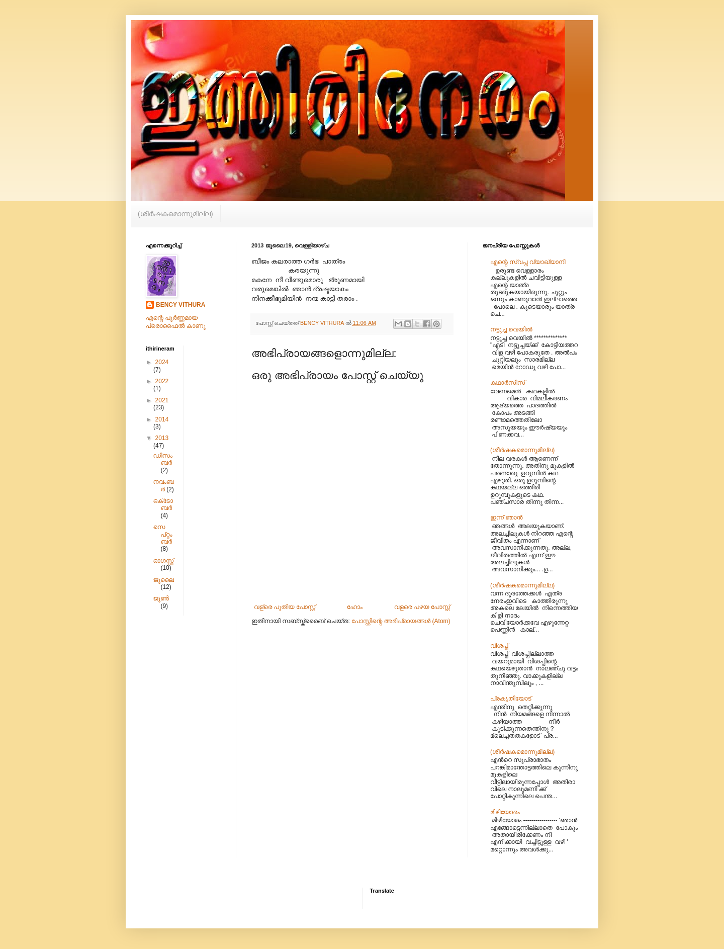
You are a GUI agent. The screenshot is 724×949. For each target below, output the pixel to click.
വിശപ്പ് (499, 645)
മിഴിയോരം (505, 812)
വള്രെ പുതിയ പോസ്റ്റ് (284, 607)
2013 (162, 438)
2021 (162, 400)
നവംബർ (163, 485)
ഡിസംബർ (162, 459)
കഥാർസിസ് (507, 382)
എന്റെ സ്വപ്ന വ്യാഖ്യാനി (528, 262)
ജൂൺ (160, 598)
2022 (162, 381)
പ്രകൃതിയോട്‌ (510, 698)
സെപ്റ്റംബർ (162, 534)
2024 (162, 362)
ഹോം (355, 607)
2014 (162, 419)
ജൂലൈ (163, 579)
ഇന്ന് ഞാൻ (506, 517)
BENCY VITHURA (180, 304)
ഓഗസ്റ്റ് (163, 560)
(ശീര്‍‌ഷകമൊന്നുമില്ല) (175, 214)
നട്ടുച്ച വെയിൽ (511, 329)
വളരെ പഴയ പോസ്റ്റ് (422, 607)
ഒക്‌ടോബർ (163, 504)
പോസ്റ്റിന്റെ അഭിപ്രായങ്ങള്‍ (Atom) (400, 621)
